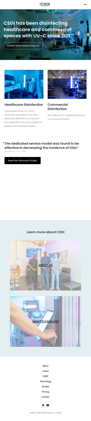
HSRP (45, 376)
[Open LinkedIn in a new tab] (43, 405)
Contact (46, 397)
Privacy (45, 391)
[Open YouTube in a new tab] (48, 405)
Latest (45, 371)
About (45, 365)
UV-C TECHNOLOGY (45, 321)
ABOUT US (45, 265)
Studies (45, 386)
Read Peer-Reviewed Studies (22, 160)
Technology (45, 381)
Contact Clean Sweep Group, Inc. (23, 45)
